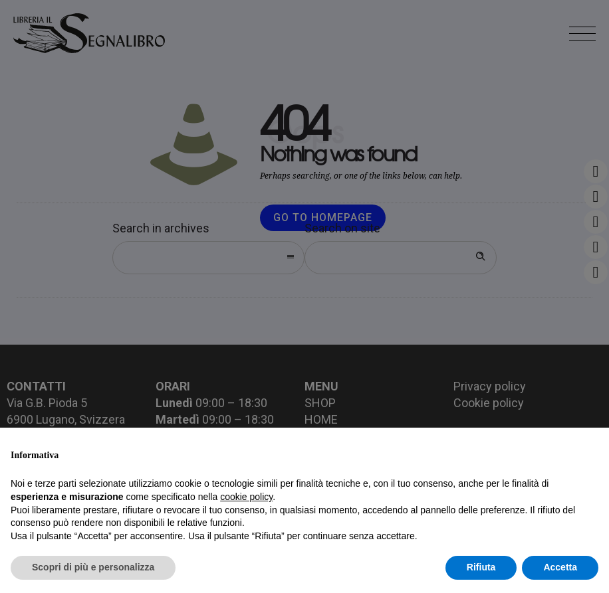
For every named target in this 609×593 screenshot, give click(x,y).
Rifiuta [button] (481, 567)
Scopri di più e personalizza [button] (93, 567)
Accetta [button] (560, 567)
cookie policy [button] (246, 496)
